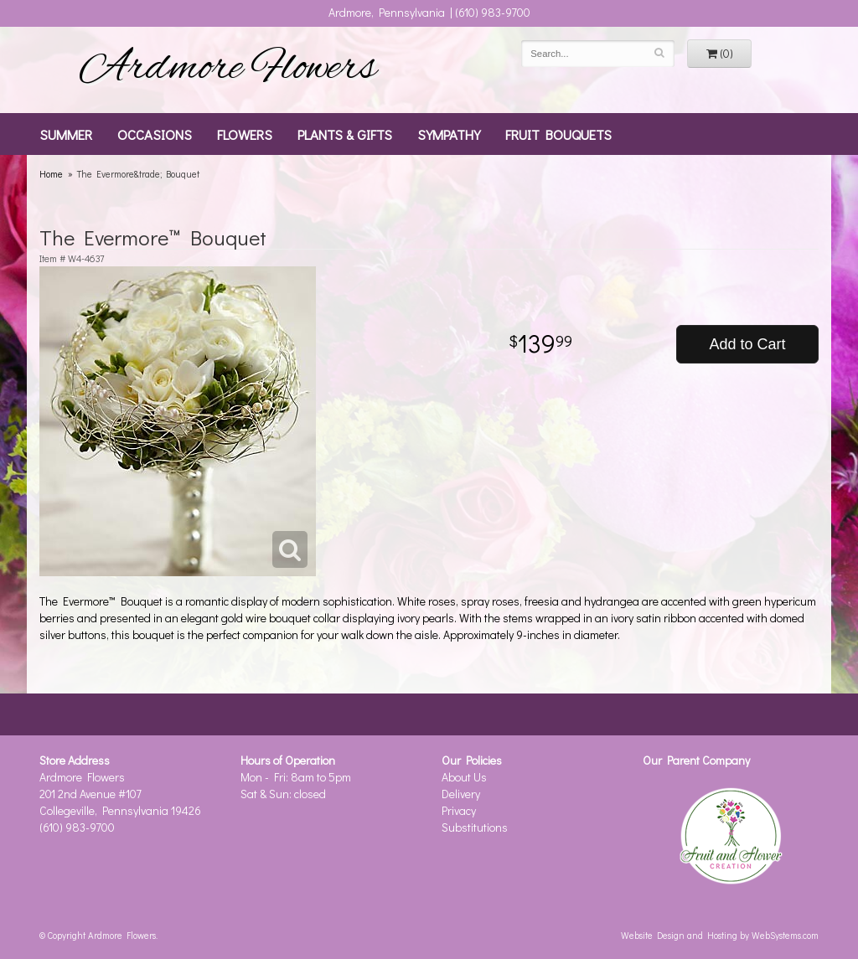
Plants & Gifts (344, 134)
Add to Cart (747, 344)
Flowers (244, 134)
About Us (464, 777)
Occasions (154, 134)
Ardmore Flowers (228, 69)
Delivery (461, 794)
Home (51, 174)
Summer (65, 134)
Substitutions (475, 827)
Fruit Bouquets (558, 134)
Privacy (459, 810)
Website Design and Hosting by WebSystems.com (720, 935)
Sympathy (448, 134)
